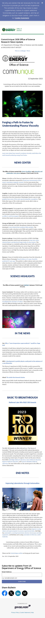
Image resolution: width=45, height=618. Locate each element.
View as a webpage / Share (22, 51)
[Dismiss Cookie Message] (42, 2)
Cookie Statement (22, 18)
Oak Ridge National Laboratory (17, 460)
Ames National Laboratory (34, 460)
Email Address (7, 572)
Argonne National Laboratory (10, 461)
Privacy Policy (15, 612)
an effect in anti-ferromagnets (10, 216)
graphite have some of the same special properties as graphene (20, 199)
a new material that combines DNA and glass (21, 227)
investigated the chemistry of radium (12, 301)
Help (32, 612)
